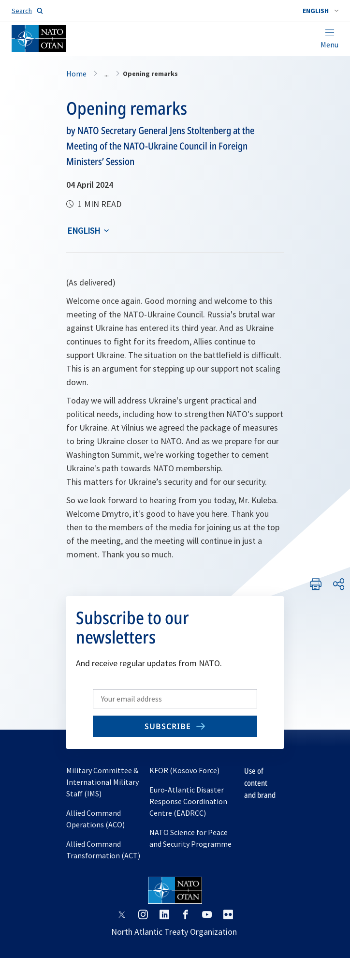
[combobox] (320, 10)
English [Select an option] (83, 230)
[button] (320, 10)
